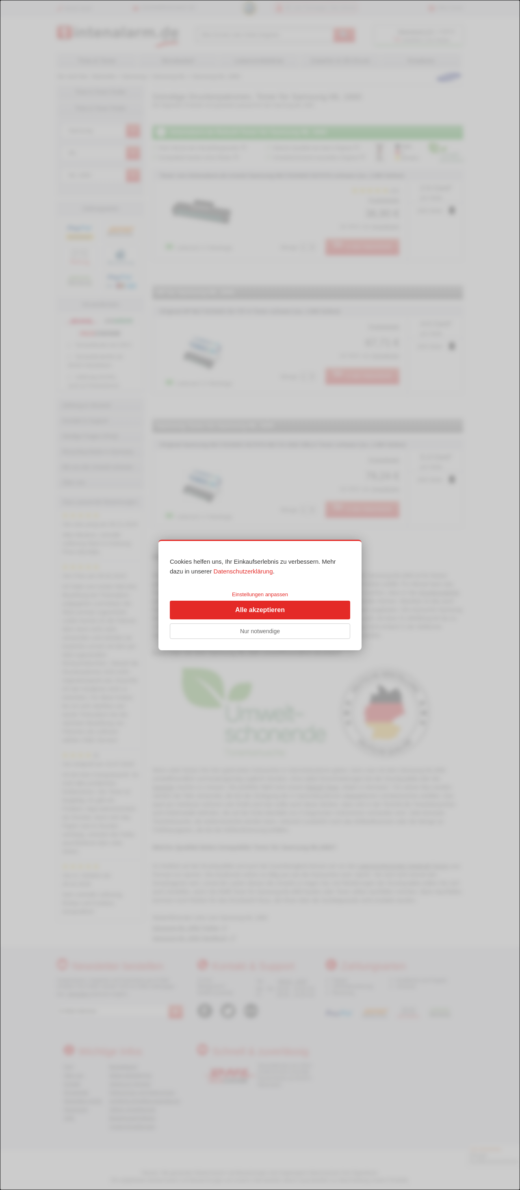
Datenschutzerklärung (243, 571)
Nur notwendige (260, 631)
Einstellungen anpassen (260, 594)
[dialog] (260, 595)
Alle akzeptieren (260, 609)
